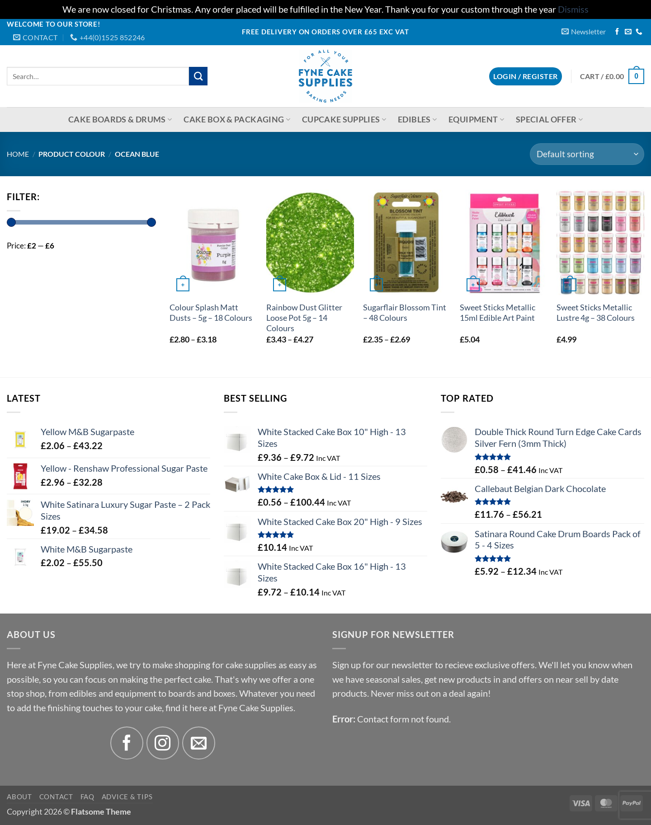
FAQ (87, 796)
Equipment (476, 119)
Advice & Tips (127, 796)
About (19, 796)
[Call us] (639, 32)
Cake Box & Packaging (237, 119)
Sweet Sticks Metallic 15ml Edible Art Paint (497, 313)
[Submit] (198, 76)
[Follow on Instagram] (162, 743)
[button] (583, 31)
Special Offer (549, 119)
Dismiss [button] (573, 9)
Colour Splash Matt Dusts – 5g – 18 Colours (211, 313)
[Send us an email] (628, 32)
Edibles (417, 119)
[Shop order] (587, 154)
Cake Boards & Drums (120, 119)
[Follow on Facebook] (617, 32)
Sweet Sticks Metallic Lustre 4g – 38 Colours (596, 313)
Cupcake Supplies (344, 119)
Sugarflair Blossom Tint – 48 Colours (404, 313)
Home (18, 154)
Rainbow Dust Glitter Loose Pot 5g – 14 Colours (304, 318)
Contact (56, 796)
